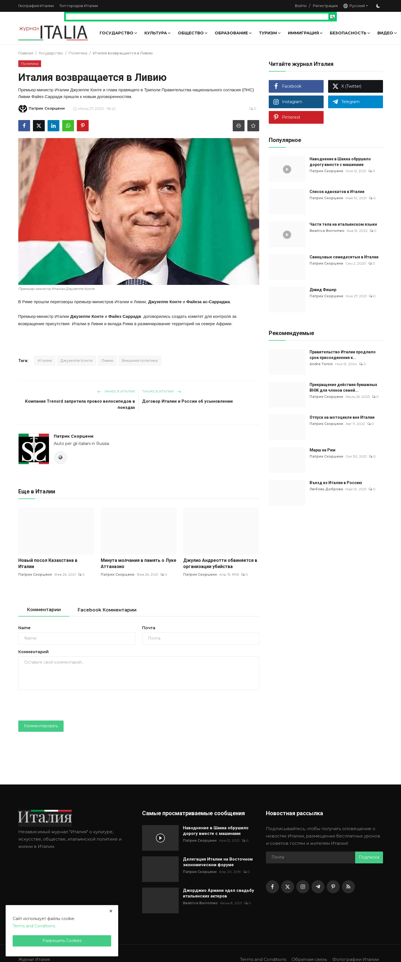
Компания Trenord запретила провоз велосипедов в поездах (80, 404)
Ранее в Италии (116, 391)
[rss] (348, 886)
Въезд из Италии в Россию (336, 482)
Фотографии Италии (355, 959)
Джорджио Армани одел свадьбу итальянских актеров (218, 893)
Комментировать (41, 725)
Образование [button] (233, 33)
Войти (300, 5)
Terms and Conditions (263, 959)
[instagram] (302, 886)
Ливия (107, 360)
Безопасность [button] (350, 33)
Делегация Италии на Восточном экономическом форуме (218, 862)
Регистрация (325, 5)
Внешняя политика (140, 360)
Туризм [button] (270, 33)
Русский (354, 5)
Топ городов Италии (78, 5)
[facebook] (272, 886)
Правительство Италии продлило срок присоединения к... (343, 355)
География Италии (36, 5)
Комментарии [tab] (44, 609)
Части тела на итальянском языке (343, 224)
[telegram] (318, 886)
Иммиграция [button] (305, 33)
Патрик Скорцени (73, 436)
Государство (51, 53)
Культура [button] (157, 33)
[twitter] (287, 886)
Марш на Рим (322, 450)
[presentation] (61, 705)
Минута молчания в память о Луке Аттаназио (138, 563)
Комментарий (33, 651)
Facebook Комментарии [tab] (107, 610)
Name (24, 627)
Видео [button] (387, 33)
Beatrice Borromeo (327, 231)
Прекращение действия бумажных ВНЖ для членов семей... (343, 387)
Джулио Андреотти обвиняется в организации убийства (220, 563)
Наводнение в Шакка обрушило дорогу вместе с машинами (340, 162)
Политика (78, 53)
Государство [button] (119, 33)
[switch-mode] (378, 6)
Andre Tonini (321, 364)
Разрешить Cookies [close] (62, 940)
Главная (25, 53)
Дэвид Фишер (323, 289)
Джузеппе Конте (77, 360)
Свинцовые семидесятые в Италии (344, 257)
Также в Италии (161, 391)
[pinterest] (333, 886)
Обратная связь (309, 959)
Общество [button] (193, 33)
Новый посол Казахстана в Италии (47, 563)
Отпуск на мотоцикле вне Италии (342, 417)
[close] (110, 911)
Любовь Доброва (326, 489)
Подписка (369, 857)
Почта (148, 627)
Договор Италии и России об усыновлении (187, 401)
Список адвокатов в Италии (337, 191)
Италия (45, 360)
